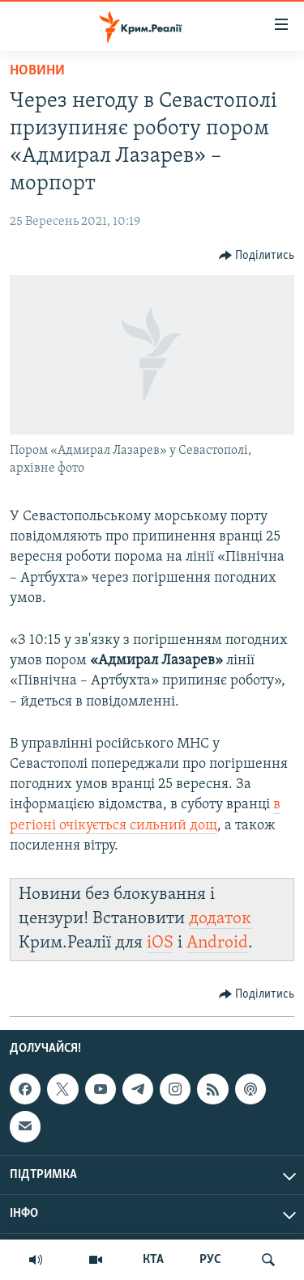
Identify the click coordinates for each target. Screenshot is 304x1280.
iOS (160, 943)
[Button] (257, 256)
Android (217, 943)
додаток (220, 918)
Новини (37, 70)
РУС (210, 1259)
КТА (153, 1259)
